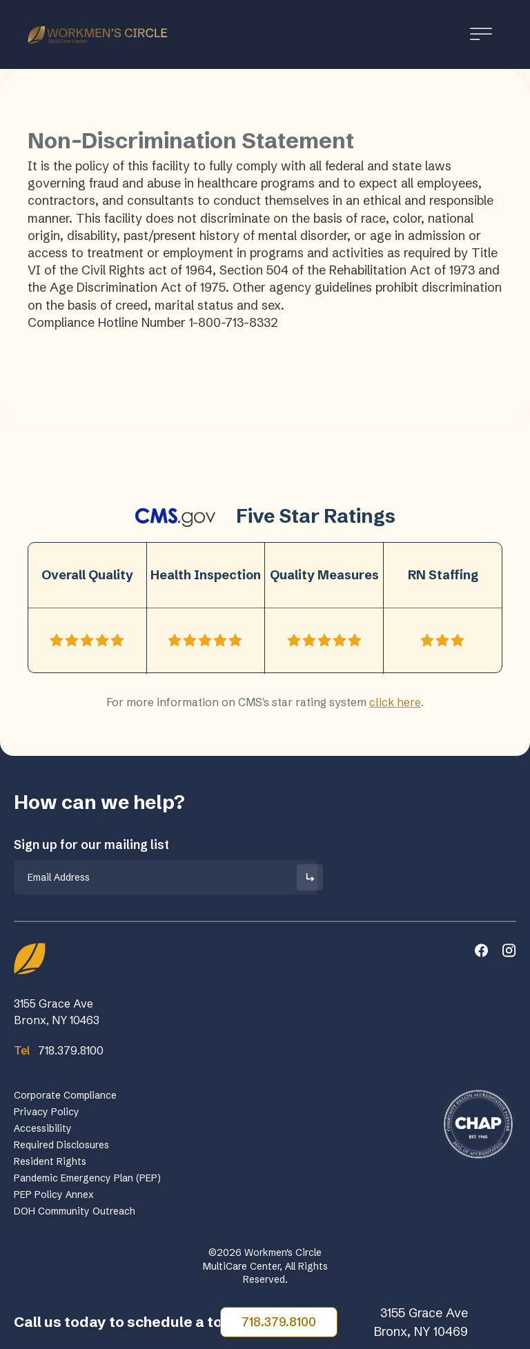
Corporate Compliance (65, 1095)
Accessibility (43, 1128)
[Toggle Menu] (481, 34)
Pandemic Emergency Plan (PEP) (87, 1178)
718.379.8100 (279, 1322)
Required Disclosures (61, 1145)
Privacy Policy (46, 1112)
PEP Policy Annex (54, 1194)
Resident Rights (50, 1161)
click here (395, 702)
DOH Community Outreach (74, 1211)
